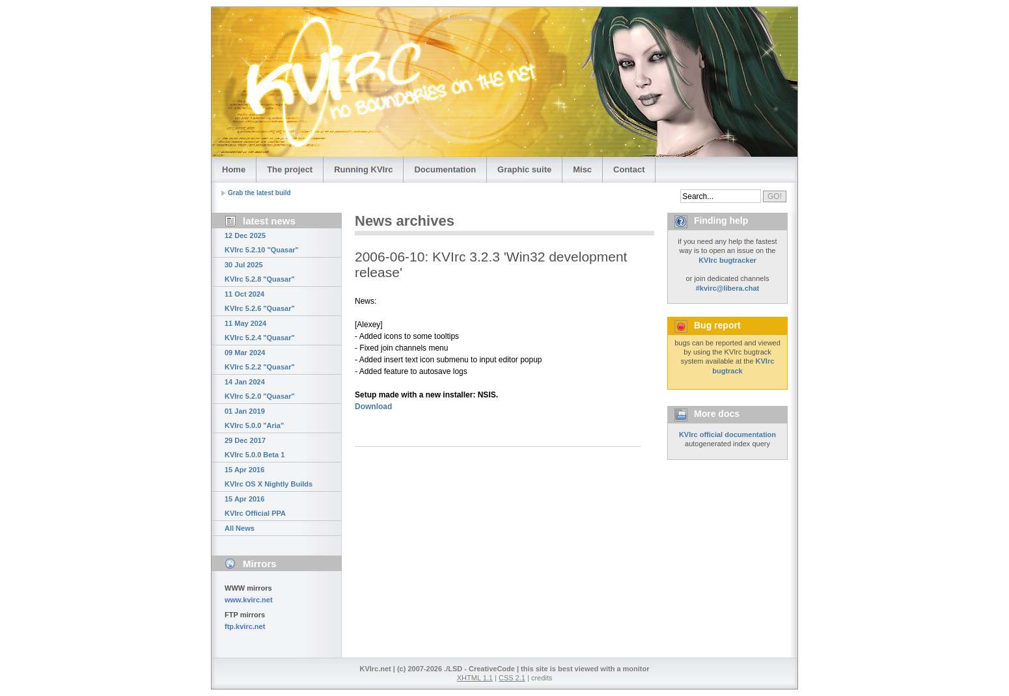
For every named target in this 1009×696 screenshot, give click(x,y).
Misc (582, 169)
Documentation (445, 169)
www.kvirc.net (249, 600)
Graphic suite (524, 169)
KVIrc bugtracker (727, 260)
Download (373, 406)
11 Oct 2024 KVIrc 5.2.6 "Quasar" (260, 301)
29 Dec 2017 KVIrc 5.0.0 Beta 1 (254, 447)
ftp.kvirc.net (245, 626)
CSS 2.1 (512, 678)
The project (289, 169)
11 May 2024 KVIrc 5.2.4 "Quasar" (260, 330)
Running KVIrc (363, 169)
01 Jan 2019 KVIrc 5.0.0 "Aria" (254, 418)
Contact (628, 169)
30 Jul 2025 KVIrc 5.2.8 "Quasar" (260, 272)
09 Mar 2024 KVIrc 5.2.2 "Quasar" (260, 360)
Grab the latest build (259, 192)
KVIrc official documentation (727, 434)
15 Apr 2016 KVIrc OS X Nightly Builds (268, 477)
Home (233, 169)
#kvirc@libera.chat (728, 288)
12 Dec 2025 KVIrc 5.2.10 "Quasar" (262, 243)
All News (240, 528)
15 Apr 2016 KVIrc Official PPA (255, 506)
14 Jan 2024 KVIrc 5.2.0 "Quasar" (260, 389)
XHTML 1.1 (475, 678)
